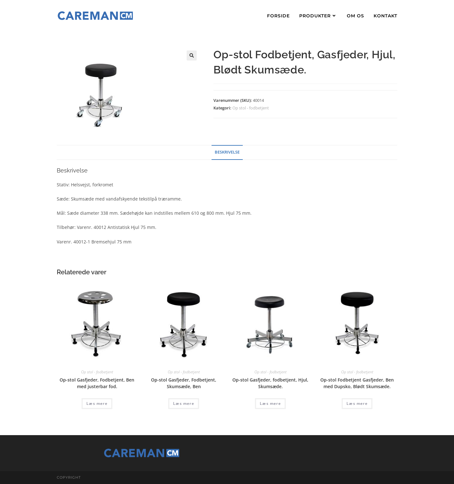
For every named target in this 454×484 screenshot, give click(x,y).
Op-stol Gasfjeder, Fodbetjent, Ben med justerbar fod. (97, 383)
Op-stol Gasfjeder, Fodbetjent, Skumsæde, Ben (183, 383)
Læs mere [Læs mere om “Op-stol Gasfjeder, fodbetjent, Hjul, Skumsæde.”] (270, 403)
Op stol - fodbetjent (250, 108)
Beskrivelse (227, 152)
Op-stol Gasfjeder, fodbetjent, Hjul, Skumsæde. (270, 383)
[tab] (227, 152)
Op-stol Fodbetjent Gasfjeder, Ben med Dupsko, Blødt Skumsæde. (357, 383)
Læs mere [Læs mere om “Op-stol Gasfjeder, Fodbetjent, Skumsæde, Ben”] (183, 403)
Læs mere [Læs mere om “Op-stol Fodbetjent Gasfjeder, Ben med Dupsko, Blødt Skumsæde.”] (357, 403)
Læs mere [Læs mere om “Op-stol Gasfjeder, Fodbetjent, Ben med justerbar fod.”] (97, 403)
